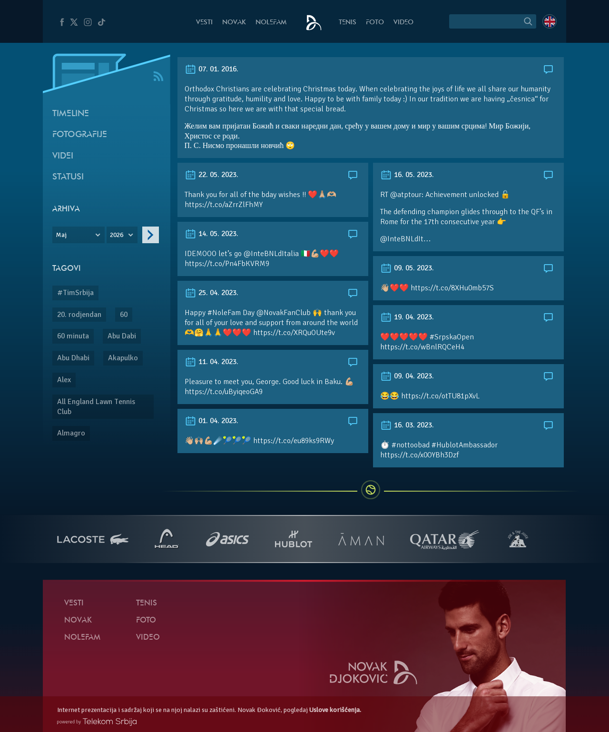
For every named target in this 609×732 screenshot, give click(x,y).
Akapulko (123, 358)
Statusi (68, 177)
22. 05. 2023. (211, 174)
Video (403, 22)
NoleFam (270, 22)
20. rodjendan (79, 314)
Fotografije (79, 134)
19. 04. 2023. (407, 317)
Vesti (204, 22)
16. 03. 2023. (407, 425)
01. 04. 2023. (211, 420)
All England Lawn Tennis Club (96, 406)
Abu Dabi (122, 336)
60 (124, 314)
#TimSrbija (75, 292)
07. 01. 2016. (211, 69)
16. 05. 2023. (407, 174)
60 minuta (73, 336)
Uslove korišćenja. (335, 710)
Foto (375, 22)
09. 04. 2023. (407, 376)
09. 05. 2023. (407, 268)
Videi (62, 156)
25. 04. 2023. (211, 292)
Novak (234, 22)
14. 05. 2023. (211, 233)
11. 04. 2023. (211, 361)
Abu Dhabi (73, 358)
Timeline (70, 114)
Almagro (71, 433)
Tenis (347, 22)
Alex (64, 380)
